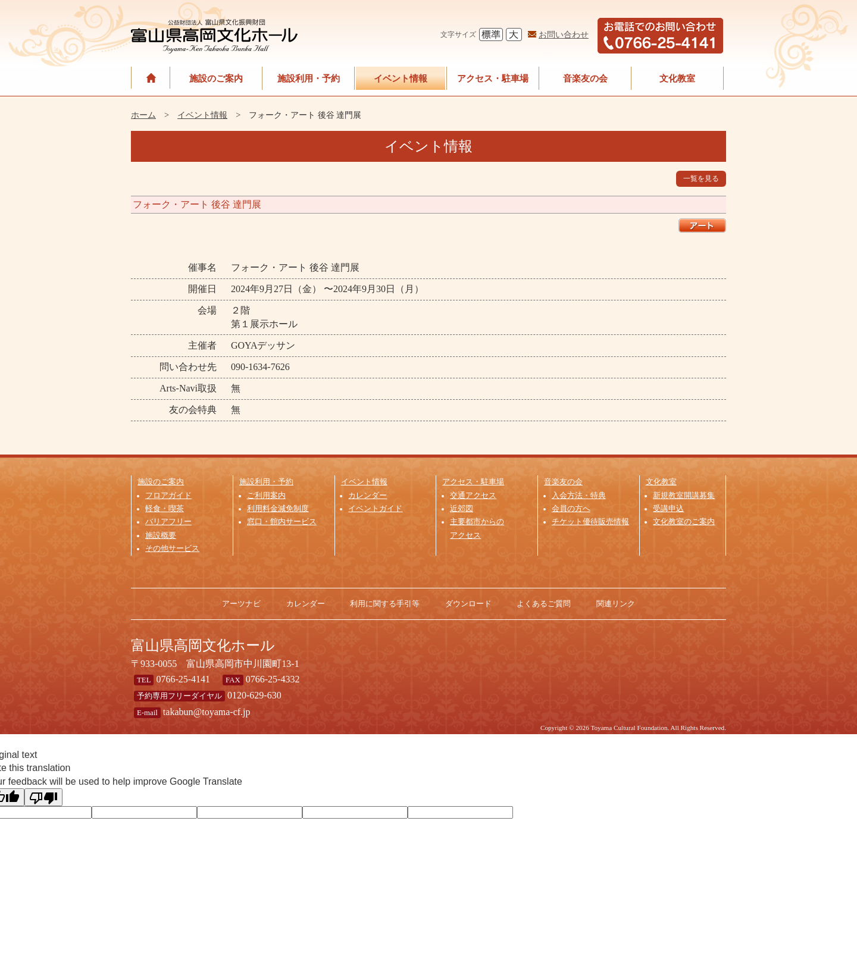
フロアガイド (168, 495)
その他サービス (172, 548)
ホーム (143, 115)
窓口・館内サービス (282, 522)
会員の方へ (571, 509)
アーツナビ (241, 603)
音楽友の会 (585, 78)
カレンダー (367, 495)
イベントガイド (375, 509)
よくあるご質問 (544, 603)
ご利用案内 (266, 495)
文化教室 (677, 78)
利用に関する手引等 (385, 603)
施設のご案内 (216, 78)
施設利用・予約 (308, 78)
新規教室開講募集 (684, 495)
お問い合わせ (564, 34)
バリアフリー (168, 522)
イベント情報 (400, 78)
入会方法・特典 (579, 495)
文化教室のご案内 (684, 522)
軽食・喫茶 (164, 509)
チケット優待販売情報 (590, 522)
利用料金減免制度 (278, 509)
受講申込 (668, 509)
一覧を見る (701, 178)
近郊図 (461, 509)
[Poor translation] (43, 797)
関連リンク (615, 603)
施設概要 (160, 535)
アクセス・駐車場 (492, 78)
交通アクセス (473, 495)
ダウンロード (468, 603)
